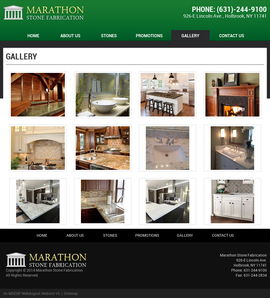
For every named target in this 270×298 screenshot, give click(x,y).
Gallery (190, 36)
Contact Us (231, 36)
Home (33, 36)
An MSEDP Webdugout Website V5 (31, 293)
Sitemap (71, 293)
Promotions (149, 36)
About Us (70, 36)
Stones (109, 36)
